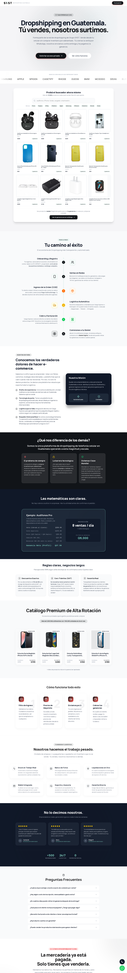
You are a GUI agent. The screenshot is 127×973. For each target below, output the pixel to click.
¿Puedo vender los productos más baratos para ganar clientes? (63, 927)
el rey (47, 106)
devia (98, 106)
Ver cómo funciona (79, 56)
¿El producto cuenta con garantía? (63, 921)
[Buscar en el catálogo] (63, 100)
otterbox (54, 106)
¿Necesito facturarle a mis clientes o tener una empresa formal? (63, 914)
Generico (84, 106)
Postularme (117, 3)
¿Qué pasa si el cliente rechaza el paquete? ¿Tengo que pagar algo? (63, 908)
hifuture (76, 106)
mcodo (92, 106)
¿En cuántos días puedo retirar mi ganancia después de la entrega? (63, 901)
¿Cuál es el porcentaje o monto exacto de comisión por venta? (63, 888)
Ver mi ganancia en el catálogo (63, 217)
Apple (61, 106)
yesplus (40, 106)
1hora (33, 106)
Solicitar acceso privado (51, 56)
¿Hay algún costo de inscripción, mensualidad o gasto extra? (63, 894)
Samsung (68, 106)
